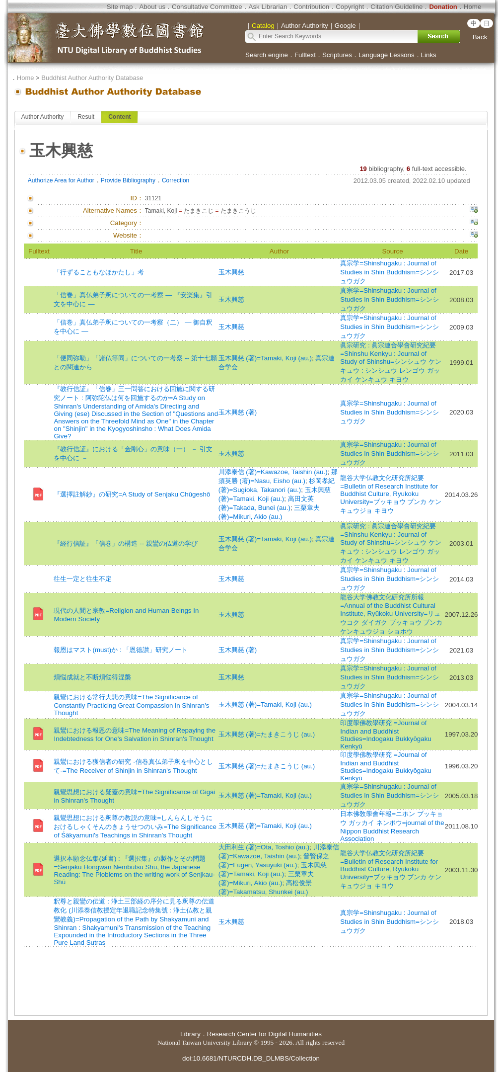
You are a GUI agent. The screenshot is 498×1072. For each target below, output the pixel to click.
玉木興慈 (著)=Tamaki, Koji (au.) (265, 358)
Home (473, 6)
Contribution (311, 6)
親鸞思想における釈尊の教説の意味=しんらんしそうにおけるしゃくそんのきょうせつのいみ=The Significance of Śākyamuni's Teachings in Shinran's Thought (135, 826)
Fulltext (305, 55)
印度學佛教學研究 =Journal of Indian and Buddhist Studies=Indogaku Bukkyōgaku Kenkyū (385, 734)
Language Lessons (386, 55)
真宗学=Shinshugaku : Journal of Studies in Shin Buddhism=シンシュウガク (389, 272)
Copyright (350, 6)
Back (480, 37)
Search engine (266, 55)
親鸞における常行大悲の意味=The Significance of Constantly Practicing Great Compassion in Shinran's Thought (131, 705)
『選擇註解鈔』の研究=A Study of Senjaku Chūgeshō (132, 494)
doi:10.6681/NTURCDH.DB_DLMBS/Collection (251, 1058)
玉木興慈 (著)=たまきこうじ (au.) (266, 734)
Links (428, 55)
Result (85, 116)
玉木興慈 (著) (237, 412)
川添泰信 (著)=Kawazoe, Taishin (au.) (273, 472)
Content (119, 116)
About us (152, 6)
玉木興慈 (231, 272)
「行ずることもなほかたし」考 (99, 272)
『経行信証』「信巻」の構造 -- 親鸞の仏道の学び (125, 543)
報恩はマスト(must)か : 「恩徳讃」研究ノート (121, 650)
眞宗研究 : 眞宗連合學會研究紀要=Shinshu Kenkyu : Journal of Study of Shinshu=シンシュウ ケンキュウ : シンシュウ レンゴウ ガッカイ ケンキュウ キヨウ (390, 362)
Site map (120, 6)
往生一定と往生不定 (83, 578)
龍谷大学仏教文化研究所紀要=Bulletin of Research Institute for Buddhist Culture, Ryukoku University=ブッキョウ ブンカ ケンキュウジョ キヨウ (390, 494)
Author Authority (42, 116)
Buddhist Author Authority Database (92, 78)
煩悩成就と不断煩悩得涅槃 (92, 677)
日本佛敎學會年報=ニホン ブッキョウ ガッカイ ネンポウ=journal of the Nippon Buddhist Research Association (392, 826)
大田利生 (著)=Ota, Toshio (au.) (264, 847)
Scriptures (337, 55)
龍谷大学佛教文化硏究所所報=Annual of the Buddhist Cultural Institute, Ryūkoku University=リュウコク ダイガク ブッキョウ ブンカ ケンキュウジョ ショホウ (391, 614)
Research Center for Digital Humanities (264, 1034)
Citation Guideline (396, 6)
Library (190, 1034)
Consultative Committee (207, 6)
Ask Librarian (268, 6)
